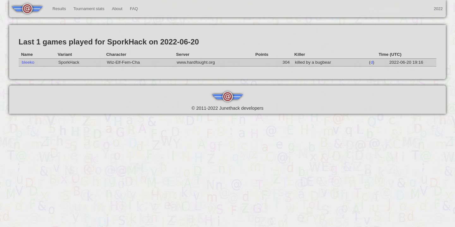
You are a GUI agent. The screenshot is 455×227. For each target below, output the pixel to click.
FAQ (134, 8)
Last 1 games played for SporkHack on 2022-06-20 (109, 42)
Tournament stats (88, 8)
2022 (438, 8)
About (117, 8)
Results (59, 8)
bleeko (28, 62)
